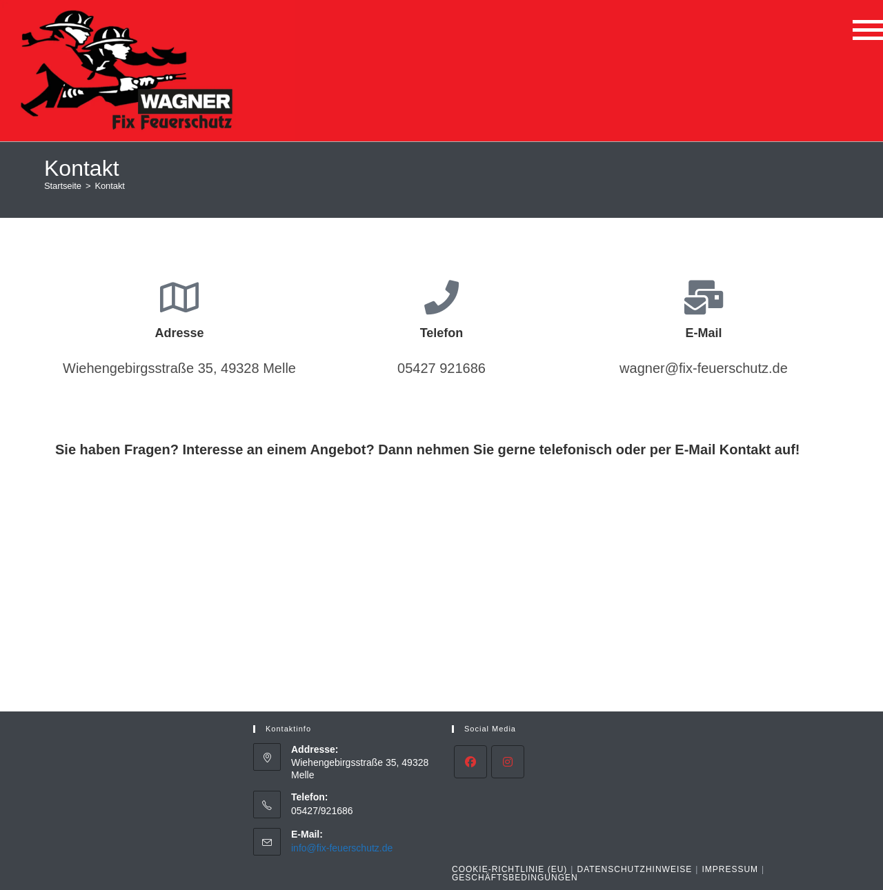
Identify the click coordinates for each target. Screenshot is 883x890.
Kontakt (109, 186)
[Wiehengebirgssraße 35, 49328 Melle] (441, 601)
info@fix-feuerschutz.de (342, 847)
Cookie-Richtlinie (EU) (509, 869)
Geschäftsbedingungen (515, 877)
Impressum (730, 869)
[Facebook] (470, 761)
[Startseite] (62, 186)
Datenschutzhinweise (634, 869)
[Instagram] (507, 761)
